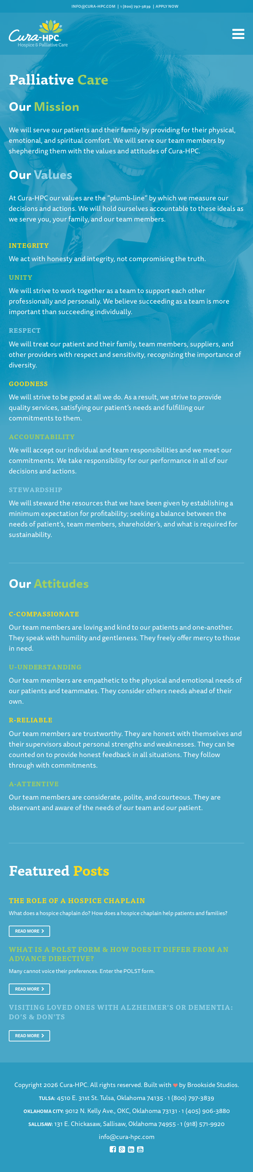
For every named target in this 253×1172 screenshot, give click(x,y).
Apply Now (167, 6)
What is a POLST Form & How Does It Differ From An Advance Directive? (119, 953)
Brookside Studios (212, 1085)
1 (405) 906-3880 (206, 1110)
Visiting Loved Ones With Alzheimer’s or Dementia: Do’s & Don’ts (121, 1011)
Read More (30, 931)
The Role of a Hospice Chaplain (77, 900)
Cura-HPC (183, 150)
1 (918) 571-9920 (202, 1123)
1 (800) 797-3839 (135, 6)
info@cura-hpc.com (93, 6)
